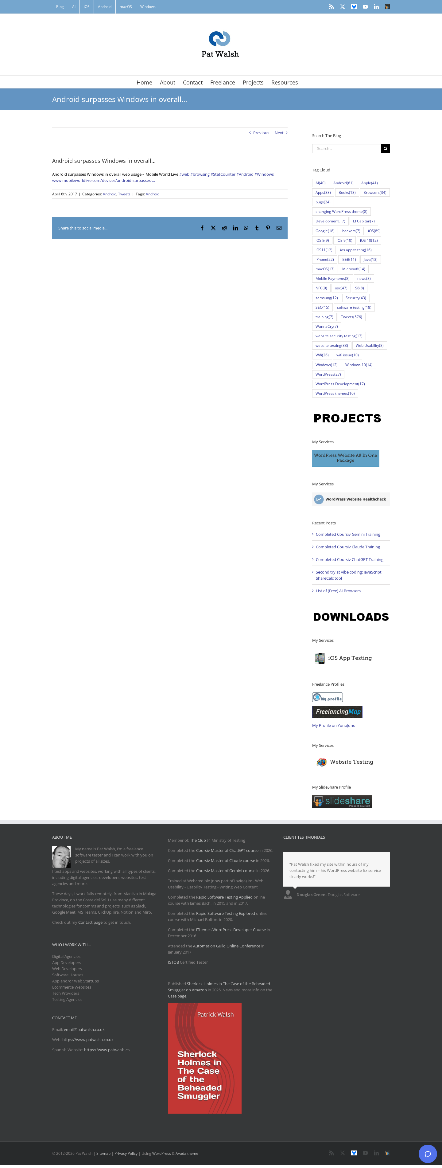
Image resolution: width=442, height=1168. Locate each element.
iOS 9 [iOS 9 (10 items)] (344, 240)
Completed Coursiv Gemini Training (348, 534)
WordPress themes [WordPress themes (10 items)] (335, 393)
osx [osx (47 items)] (341, 288)
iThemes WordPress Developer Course (231, 929)
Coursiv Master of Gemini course (226, 870)
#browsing (200, 174)
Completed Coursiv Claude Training (348, 547)
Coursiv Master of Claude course (226, 860)
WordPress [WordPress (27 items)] (328, 374)
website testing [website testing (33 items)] (332, 345)
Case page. (177, 996)
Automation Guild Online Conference (226, 946)
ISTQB (173, 962)
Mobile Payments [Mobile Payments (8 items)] (333, 278)
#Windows (264, 174)
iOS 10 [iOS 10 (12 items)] (369, 240)
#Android (245, 174)
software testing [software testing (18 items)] (354, 307)
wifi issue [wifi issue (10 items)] (347, 355)
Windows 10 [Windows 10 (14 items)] (359, 365)
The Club (198, 840)
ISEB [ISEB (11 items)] (349, 259)
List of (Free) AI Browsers (338, 591)
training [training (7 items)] (324, 317)
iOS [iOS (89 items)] (374, 231)
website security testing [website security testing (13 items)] (339, 336)
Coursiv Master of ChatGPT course (227, 850)
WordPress (161, 1153)
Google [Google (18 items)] (325, 231)
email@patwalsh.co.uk (84, 1029)
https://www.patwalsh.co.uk (88, 1039)
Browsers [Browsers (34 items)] (374, 192)
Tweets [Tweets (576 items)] (351, 317)
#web (184, 174)
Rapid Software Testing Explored (225, 913)
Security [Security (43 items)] (356, 298)
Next (279, 132)
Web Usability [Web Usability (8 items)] (370, 345)
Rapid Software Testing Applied (224, 897)
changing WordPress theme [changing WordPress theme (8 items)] (341, 211)
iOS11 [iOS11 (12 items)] (324, 250)
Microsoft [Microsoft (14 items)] (353, 269)
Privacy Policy (126, 1153)
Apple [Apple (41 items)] (369, 183)
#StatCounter (223, 174)
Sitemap (103, 1153)
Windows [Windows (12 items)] (327, 365)
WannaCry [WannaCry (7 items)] (327, 326)
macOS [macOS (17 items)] (325, 269)
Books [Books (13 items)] (347, 192)
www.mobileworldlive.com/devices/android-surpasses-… (103, 180)
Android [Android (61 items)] (343, 183)
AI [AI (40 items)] (321, 183)
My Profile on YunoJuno (333, 725)
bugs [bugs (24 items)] (323, 202)
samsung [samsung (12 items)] (327, 298)
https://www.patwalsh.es (107, 1049)
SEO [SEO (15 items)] (322, 307)
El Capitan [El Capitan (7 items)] (364, 221)
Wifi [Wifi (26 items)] (322, 355)
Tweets (124, 194)
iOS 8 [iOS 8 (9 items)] (322, 240)
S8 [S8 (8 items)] (359, 288)
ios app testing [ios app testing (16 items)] (356, 250)
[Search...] (346, 148)
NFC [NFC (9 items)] (321, 288)
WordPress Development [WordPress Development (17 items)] (340, 384)
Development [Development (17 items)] (330, 221)
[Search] (385, 148)
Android (109, 194)
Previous (261, 132)
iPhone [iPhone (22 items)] (325, 259)
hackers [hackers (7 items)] (351, 231)
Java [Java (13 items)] (371, 259)
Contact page (90, 922)
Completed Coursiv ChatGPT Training (349, 559)
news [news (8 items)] (364, 278)
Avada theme (187, 1153)
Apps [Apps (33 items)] (323, 192)
